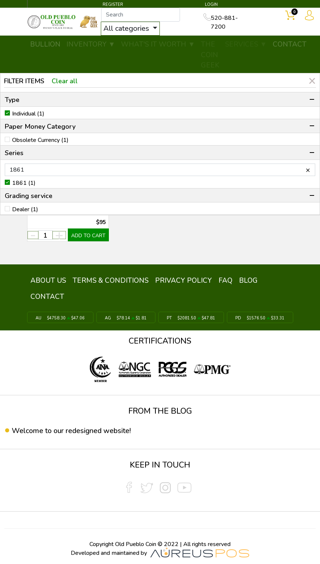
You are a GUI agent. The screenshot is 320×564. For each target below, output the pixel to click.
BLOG (245, 279)
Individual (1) (28, 114)
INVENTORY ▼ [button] (90, 45)
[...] (144, 15)
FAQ (223, 279)
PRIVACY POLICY (181, 279)
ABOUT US (48, 279)
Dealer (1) (25, 209)
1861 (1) (24, 183)
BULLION (45, 45)
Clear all (65, 81)
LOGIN (211, 4)
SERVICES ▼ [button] (246, 45)
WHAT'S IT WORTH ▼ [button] (158, 45)
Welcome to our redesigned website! (72, 428)
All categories (131, 29)
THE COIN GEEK (210, 55)
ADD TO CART (88, 235)
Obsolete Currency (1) (40, 140)
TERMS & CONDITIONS (109, 279)
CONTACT (289, 45)
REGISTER (113, 4)
